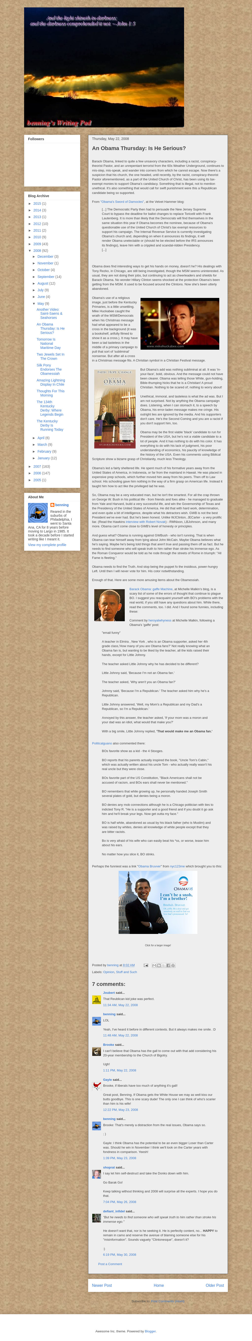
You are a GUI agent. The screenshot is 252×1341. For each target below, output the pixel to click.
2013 (37, 217)
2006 (37, 473)
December (45, 256)
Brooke (108, 1045)
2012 (37, 224)
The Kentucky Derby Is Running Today (50, 425)
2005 (37, 480)
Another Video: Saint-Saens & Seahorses (50, 314)
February (44, 451)
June (41, 297)
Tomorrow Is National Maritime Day (49, 343)
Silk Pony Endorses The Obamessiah (49, 369)
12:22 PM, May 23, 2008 (120, 1110)
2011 (37, 230)
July (41, 290)
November (45, 263)
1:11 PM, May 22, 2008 (119, 1070)
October (44, 270)
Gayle (107, 1080)
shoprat (109, 1167)
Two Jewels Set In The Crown (50, 356)
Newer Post (102, 1285)
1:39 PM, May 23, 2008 (119, 1158)
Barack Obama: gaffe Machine (151, 589)
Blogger (150, 1331)
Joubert (109, 993)
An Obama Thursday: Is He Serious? (51, 328)
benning (109, 1014)
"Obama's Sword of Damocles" (122, 202)
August (43, 283)
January (44, 458)
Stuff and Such (126, 972)
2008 (37, 251)
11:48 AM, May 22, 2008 (120, 1035)
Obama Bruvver (149, 866)
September (46, 277)
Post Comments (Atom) (167, 1301)
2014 (37, 210)
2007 (37, 466)
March (42, 445)
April (41, 438)
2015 (37, 204)
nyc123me (177, 866)
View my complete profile (47, 545)
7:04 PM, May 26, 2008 (119, 1202)
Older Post (215, 1285)
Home (159, 1285)
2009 (37, 244)
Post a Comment (110, 1264)
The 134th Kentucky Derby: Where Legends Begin (50, 408)
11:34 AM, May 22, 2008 (120, 1005)
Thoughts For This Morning (50, 393)
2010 (37, 237)
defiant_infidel (114, 1211)
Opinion (108, 972)
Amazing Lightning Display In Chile (51, 382)
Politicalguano (102, 743)
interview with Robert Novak (145, 522)
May (41, 304)
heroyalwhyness (159, 620)
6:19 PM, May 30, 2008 (119, 1254)
